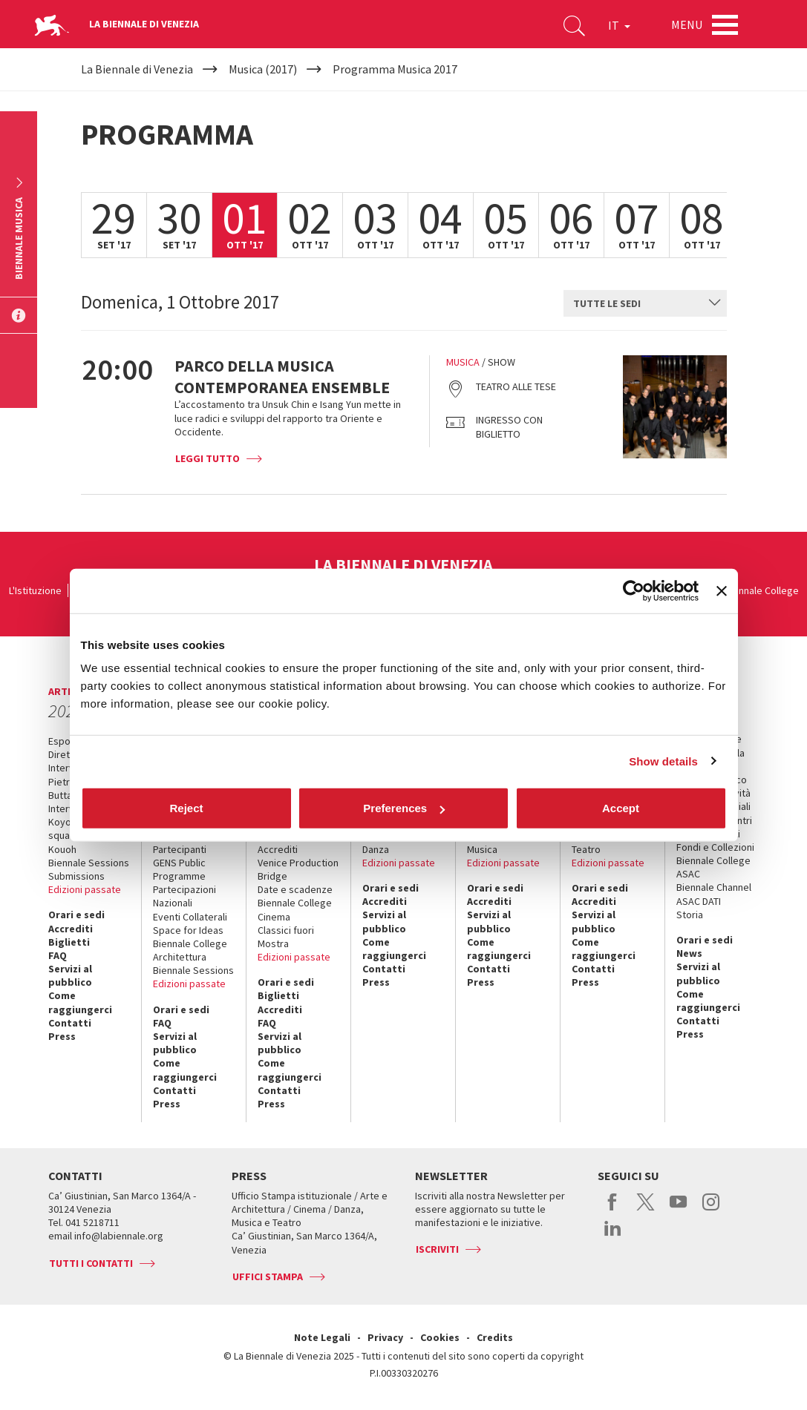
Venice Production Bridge (298, 869)
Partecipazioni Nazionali (184, 896)
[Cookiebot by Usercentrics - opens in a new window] (634, 590)
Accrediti (70, 928)
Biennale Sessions (88, 862)
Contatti (69, 1023)
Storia (689, 914)
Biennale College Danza (399, 841)
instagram (711, 1210)
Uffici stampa (267, 1276)
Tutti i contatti (91, 1263)
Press (62, 1036)
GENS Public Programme (179, 869)
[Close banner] (721, 590)
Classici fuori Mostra (286, 936)
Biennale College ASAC (713, 867)
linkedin (613, 1236)
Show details (663, 760)
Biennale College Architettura (190, 950)
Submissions (76, 876)
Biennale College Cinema (295, 909)
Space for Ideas (188, 930)
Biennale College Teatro (609, 841)
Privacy (385, 1337)
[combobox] (645, 303)
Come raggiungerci (80, 1002)
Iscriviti (437, 1249)
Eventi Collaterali (190, 916)
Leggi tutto (207, 458)
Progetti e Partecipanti (179, 841)
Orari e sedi (76, 914)
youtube (678, 1210)
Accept (620, 808)
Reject (186, 808)
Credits (495, 1337)
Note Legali (322, 1337)
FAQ (57, 955)
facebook (613, 1210)
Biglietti (69, 942)
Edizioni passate (84, 889)
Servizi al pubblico (70, 975)
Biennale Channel (713, 887)
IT (619, 25)
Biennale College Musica (504, 841)
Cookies (440, 1337)
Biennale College (762, 590)
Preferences (404, 808)
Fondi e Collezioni (715, 847)
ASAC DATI (698, 901)
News (689, 953)
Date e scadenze (295, 889)
